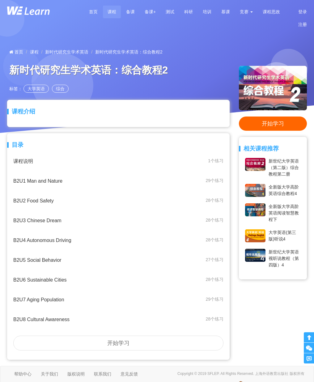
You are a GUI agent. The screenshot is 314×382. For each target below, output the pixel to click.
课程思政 (271, 11)
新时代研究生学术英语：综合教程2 (129, 51)
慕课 (225, 11)
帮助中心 (23, 373)
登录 (302, 11)
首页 (93, 11)
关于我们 (49, 373)
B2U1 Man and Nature (118, 180)
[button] (246, 12)
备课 (130, 11)
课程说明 (118, 161)
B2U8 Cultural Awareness (118, 319)
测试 (170, 11)
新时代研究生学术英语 (66, 51)
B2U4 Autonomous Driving (118, 240)
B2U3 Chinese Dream (118, 220)
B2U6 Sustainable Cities (118, 279)
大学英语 (36, 88)
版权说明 (76, 373)
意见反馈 (129, 373)
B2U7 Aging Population (118, 299)
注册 (302, 24)
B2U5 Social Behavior (118, 260)
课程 (112, 11)
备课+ (150, 11)
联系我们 (102, 373)
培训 (207, 11)
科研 (188, 11)
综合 (60, 88)
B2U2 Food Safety (118, 200)
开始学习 (118, 343)
